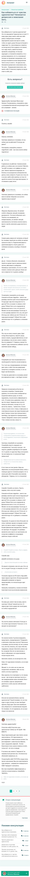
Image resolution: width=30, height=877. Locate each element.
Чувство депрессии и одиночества (7, 840)
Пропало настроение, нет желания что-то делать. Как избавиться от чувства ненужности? (9, 850)
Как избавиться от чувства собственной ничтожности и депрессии (9, 855)
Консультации (5, 9)
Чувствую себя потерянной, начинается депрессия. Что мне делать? (9, 836)
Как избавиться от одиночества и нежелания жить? (9, 831)
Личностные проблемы (17, 9)
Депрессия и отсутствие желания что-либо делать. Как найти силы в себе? (10, 845)
